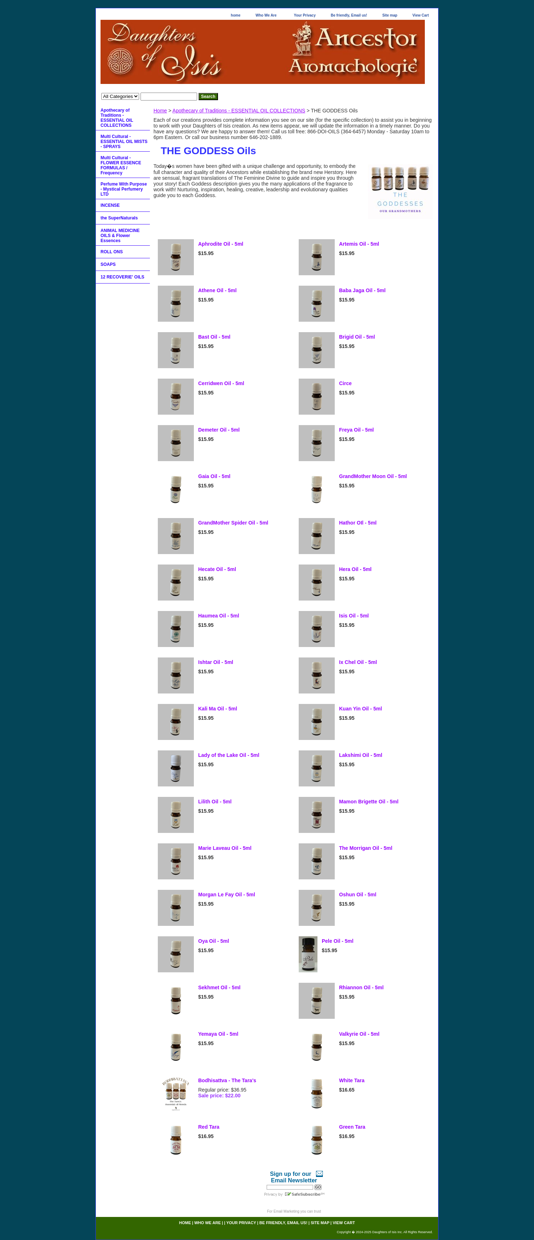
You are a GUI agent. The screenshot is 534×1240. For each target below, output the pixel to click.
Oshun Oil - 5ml (357, 894)
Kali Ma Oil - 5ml (217, 709)
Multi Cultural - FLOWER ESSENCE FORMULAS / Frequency (121, 165)
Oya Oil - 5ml (213, 941)
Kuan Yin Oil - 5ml (360, 709)
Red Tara (208, 1127)
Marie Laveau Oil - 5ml (225, 848)
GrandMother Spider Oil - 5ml (233, 523)
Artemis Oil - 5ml (359, 244)
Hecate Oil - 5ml (217, 569)
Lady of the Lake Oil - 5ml (228, 755)
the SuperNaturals (119, 217)
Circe (345, 383)
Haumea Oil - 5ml (218, 616)
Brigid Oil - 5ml (357, 337)
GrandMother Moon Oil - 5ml (373, 476)
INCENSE (110, 205)
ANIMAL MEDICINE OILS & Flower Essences (120, 235)
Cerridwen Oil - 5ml (221, 383)
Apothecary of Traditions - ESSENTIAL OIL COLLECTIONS (239, 110)
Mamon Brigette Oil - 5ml (369, 801)
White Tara (352, 1080)
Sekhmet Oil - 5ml (219, 987)
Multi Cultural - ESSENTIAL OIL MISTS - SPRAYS (124, 141)
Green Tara (352, 1127)
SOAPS (108, 264)
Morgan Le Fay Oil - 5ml (226, 894)
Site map (389, 15)
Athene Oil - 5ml (217, 290)
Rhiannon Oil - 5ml (361, 987)
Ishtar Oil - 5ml (215, 662)
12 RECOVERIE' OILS (122, 277)
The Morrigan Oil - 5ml (365, 848)
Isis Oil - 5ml (354, 616)
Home (160, 110)
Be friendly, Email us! (349, 15)
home (236, 15)
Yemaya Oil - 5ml (218, 1034)
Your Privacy (305, 15)
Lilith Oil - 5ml (215, 801)
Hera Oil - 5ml (355, 569)
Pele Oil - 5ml (337, 941)
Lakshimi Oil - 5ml (360, 755)
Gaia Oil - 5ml (214, 476)
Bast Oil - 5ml (214, 337)
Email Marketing (286, 1211)
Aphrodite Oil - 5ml (220, 244)
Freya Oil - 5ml (356, 430)
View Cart (421, 15)
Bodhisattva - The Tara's (227, 1080)
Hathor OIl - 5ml (358, 523)
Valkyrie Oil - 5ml (359, 1034)
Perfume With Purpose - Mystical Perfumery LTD (124, 189)
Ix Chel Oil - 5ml (358, 662)
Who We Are (265, 15)
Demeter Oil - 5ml (219, 430)
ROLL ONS (112, 251)
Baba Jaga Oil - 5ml (362, 290)
